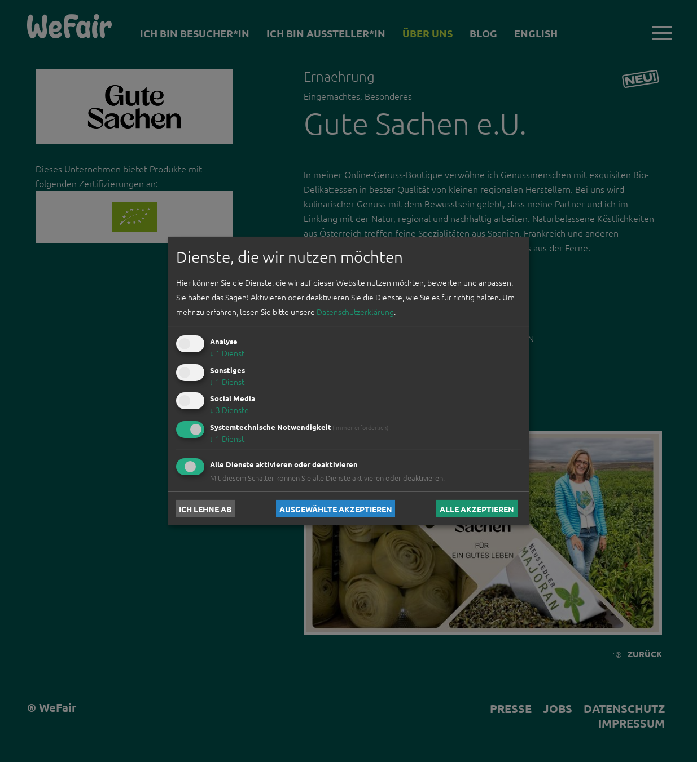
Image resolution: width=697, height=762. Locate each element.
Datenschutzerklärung (355, 311)
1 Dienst (227, 352)
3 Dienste (229, 409)
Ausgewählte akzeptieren (335, 508)
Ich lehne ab (205, 508)
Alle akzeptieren (477, 508)
